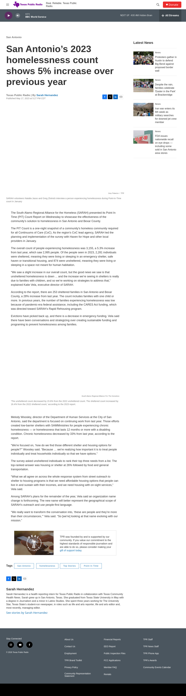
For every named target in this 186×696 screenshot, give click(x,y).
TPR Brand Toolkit (73, 660)
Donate (173, 4)
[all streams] (170, 15)
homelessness (47, 566)
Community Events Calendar (157, 667)
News (158, 52)
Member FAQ (110, 667)
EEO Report (110, 646)
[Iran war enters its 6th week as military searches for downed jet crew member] (143, 109)
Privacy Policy (71, 667)
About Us (68, 639)
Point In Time (91, 566)
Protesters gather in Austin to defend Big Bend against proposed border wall (166, 64)
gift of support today (70, 550)
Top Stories (69, 566)
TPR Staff (148, 639)
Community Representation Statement (77, 674)
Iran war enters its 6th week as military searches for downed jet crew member (166, 115)
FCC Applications (112, 660)
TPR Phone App (151, 653)
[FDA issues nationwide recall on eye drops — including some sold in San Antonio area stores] (143, 137)
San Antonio (14, 37)
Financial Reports (112, 639)
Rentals (107, 674)
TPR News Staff (151, 646)
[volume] (17, 15)
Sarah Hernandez (47, 95)
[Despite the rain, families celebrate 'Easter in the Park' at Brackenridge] (143, 85)
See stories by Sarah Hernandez (27, 613)
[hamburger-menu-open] (8, 5)
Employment (70, 653)
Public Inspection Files (114, 653)
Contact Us (69, 646)
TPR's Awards (150, 660)
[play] (8, 15)
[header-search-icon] (158, 4)
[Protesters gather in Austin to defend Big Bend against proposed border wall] (143, 58)
